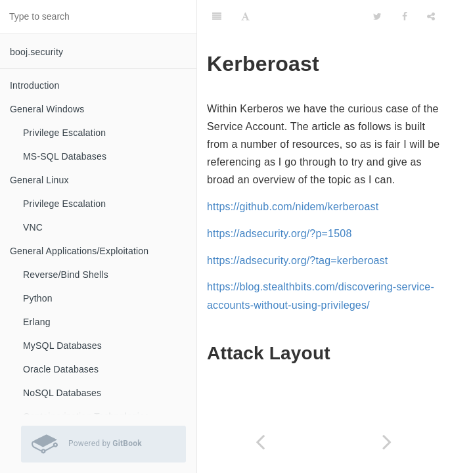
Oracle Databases (61, 369)
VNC (33, 227)
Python (38, 298)
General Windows (47, 109)
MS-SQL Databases (64, 156)
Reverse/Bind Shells (65, 274)
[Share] (431, 16)
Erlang (37, 322)
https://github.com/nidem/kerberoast (292, 206)
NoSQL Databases (62, 393)
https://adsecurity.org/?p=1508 (279, 233)
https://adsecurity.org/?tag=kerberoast (297, 260)
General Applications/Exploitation (79, 251)
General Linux (39, 180)
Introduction (35, 85)
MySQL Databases (62, 345)
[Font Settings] (245, 16)
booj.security (36, 52)
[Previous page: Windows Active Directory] (260, 442)
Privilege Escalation (64, 132)
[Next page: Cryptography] (387, 442)
